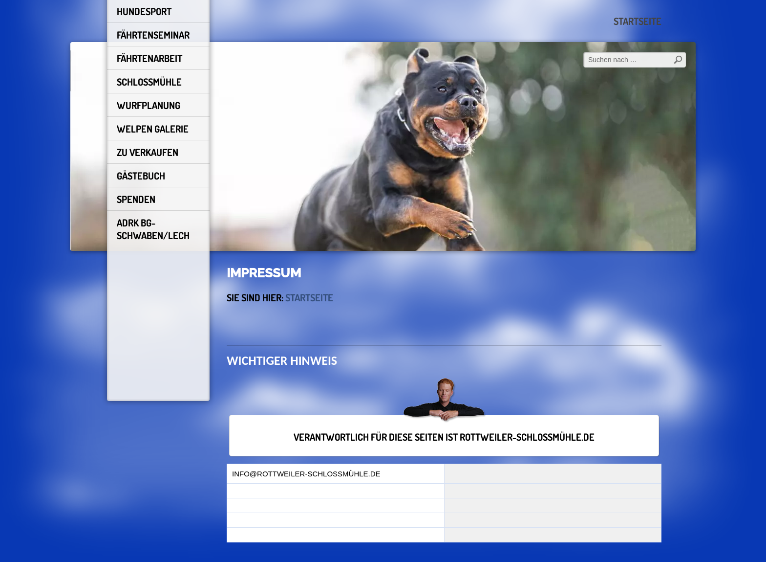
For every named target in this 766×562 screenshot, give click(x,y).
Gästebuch (141, 175)
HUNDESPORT (144, 11)
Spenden (136, 199)
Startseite (637, 21)
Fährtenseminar (153, 34)
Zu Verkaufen (147, 152)
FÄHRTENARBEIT (149, 58)
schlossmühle (149, 81)
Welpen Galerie (153, 128)
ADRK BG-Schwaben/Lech (153, 229)
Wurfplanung (148, 105)
